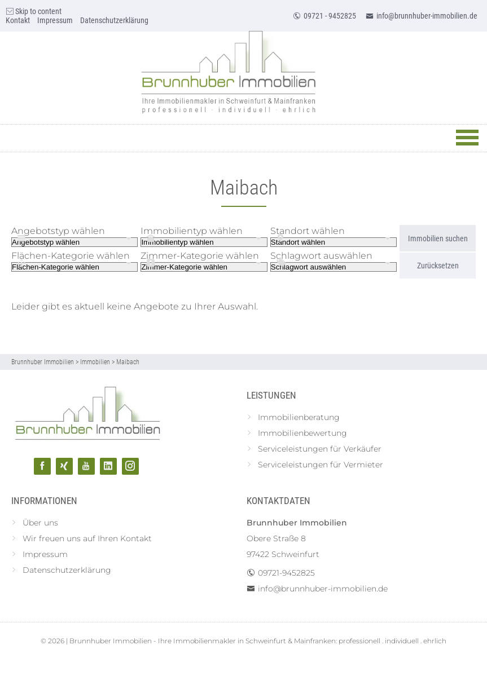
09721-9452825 (286, 573)
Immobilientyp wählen (192, 231)
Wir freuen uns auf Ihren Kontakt (87, 538)
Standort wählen (307, 231)
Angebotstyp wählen (58, 231)
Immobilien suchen (438, 238)
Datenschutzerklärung (114, 20)
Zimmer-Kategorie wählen (200, 255)
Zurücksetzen (438, 265)
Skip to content (34, 11)
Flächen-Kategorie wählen (70, 255)
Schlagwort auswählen (321, 255)
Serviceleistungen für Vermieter (320, 464)
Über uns (40, 523)
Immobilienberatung (299, 417)
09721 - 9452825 (324, 15)
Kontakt (18, 20)
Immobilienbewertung (302, 433)
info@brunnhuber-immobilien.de (421, 15)
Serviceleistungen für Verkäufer (319, 449)
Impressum (55, 20)
